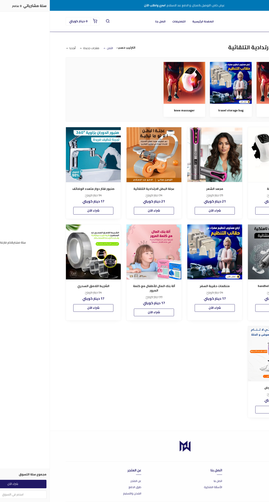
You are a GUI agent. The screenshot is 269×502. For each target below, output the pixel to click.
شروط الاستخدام (243, 481)
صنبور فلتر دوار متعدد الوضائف (43, 189)
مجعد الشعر (164, 189)
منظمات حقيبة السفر (165, 286)
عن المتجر (86, 481)
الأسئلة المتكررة (163, 487)
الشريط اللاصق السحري (43, 286)
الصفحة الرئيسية (153, 21)
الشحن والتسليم (82, 493)
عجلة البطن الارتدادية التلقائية (104, 189)
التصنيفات (129, 21)
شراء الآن (225, 210)
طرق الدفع (85, 487)
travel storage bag (181, 110)
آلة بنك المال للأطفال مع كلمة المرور (104, 288)
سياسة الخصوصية (242, 493)
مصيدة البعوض (225, 388)
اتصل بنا (110, 21)
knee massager (134, 110)
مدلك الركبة (227, 110)
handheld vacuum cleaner (225, 286)
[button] (58, 21)
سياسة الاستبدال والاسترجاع (236, 487)
